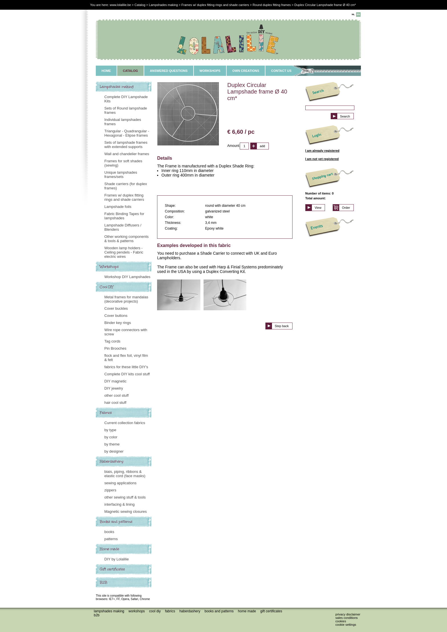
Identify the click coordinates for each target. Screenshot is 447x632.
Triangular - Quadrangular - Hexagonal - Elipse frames (126, 133)
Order (346, 207)
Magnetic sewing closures (125, 511)
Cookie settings (346, 624)
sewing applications (120, 483)
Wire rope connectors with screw (125, 332)
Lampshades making (117, 86)
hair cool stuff (115, 402)
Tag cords (112, 341)
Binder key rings (117, 323)
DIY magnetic (115, 381)
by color (110, 437)
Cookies (341, 621)
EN (358, 14)
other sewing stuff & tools (125, 497)
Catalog (140, 5)
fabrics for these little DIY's (126, 367)
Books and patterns (116, 521)
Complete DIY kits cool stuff (127, 374)
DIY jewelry (113, 388)
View (318, 207)
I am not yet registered (322, 159)
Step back (282, 326)
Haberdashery (111, 461)
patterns (111, 539)
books (109, 532)
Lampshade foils (117, 206)
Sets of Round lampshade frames (125, 110)
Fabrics (106, 412)
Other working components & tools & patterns (126, 238)
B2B (103, 582)
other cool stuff (116, 395)
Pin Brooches (115, 348)
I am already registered (322, 150)
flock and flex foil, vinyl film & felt (126, 357)
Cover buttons (115, 315)
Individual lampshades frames (122, 122)
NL (353, 14)
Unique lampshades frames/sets (120, 174)
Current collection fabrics (124, 423)
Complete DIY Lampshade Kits (126, 99)
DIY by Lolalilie (116, 559)
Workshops (109, 266)
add (262, 146)
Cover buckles (116, 308)
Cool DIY (106, 287)
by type (110, 430)
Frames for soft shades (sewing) (123, 163)
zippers (110, 490)
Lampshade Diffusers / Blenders (122, 227)
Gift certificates (112, 569)
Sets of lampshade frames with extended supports (125, 144)
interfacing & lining (119, 504)
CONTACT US (281, 70)
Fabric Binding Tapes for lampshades (124, 216)
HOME (106, 70)
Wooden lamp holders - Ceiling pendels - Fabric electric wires (123, 252)
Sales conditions (347, 617)
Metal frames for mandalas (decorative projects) (126, 299)
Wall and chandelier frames (126, 154)
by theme (111, 444)
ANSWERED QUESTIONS (169, 70)
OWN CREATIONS (245, 70)
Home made (109, 549)
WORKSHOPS (210, 70)
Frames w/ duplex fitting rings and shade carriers (124, 197)
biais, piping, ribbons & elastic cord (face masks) (124, 473)
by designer (113, 451)
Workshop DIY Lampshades (127, 277)
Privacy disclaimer (348, 614)
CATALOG (130, 70)
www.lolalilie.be (120, 5)
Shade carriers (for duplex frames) (125, 186)
